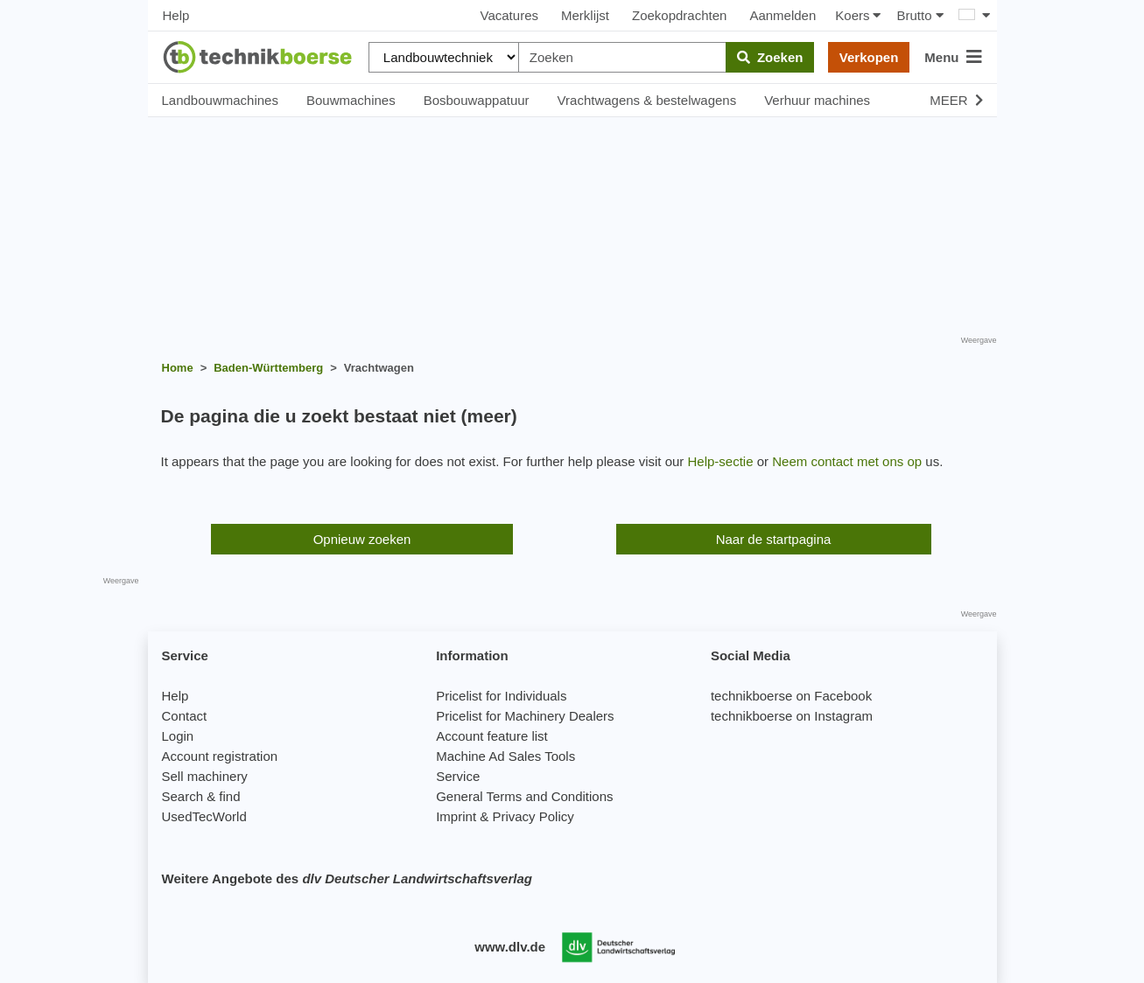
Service (458, 776)
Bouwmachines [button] (351, 100)
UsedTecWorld (204, 816)
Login (178, 736)
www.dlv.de (509, 946)
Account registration (220, 756)
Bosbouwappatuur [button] (477, 100)
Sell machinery (205, 776)
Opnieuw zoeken (362, 539)
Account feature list (492, 736)
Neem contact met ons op (847, 461)
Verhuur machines (817, 100)
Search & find (201, 796)
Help (176, 15)
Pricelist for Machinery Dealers (525, 715)
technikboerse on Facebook (791, 695)
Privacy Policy (532, 816)
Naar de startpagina (774, 539)
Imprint (456, 816)
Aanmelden (782, 15)
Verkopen (869, 57)
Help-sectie (721, 461)
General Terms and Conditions (524, 796)
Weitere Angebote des (347, 878)
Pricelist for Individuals (501, 695)
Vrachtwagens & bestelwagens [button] (647, 100)
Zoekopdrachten (679, 15)
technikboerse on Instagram (792, 715)
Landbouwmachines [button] (220, 100)
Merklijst (585, 15)
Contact (184, 715)
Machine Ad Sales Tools (505, 756)
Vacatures (509, 15)
